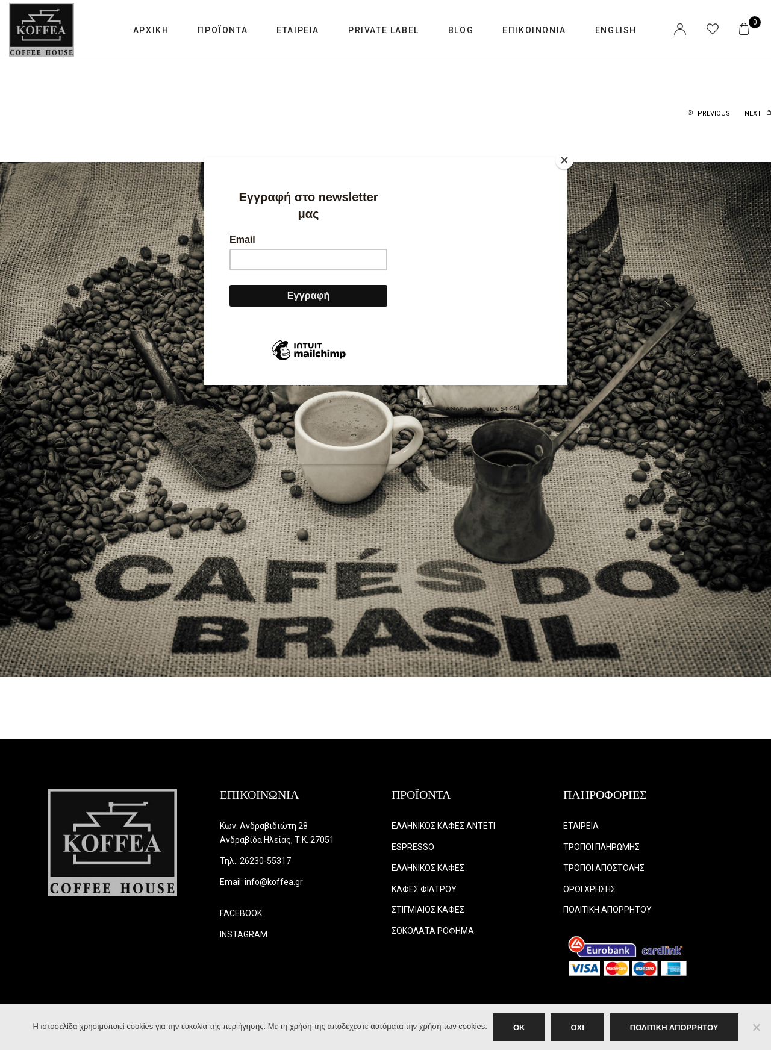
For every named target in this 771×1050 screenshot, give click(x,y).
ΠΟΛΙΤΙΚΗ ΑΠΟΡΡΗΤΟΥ (674, 1027)
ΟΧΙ (577, 1027)
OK (519, 1027)
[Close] (564, 160)
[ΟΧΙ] (756, 1027)
